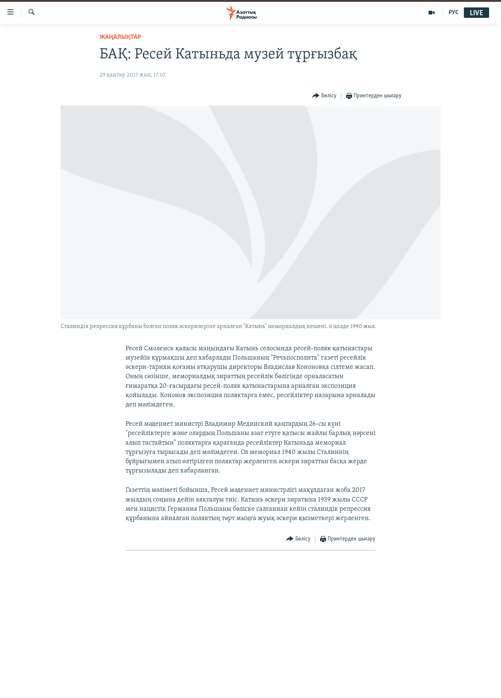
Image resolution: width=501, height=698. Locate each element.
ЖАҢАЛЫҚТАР (120, 37)
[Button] (324, 96)
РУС (454, 13)
